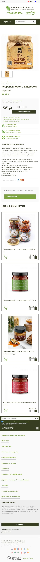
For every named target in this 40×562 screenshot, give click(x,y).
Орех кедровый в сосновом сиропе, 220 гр (19, 300)
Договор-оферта (6, 532)
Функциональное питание (10, 497)
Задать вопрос (20, 524)
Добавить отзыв (12, 196)
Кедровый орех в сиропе (8, 84)
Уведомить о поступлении (11, 121)
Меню (3, 1)
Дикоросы (5, 469)
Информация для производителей (11, 529)
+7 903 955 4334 (14, 13)
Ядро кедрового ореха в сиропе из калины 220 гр (19, 404)
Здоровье (4, 485)
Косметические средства (9, 491)
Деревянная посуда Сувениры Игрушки (15, 480)
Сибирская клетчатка (8, 458)
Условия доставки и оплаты (12, 117)
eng (30, 1)
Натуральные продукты (9, 452)
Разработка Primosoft (28, 558)
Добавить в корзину (24, 111)
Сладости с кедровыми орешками (16, 82)
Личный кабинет (28, 13)
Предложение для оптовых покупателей (16, 119)
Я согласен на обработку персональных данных (16, 422)
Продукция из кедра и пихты (11, 474)
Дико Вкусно (18, 101)
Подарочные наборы (8, 463)
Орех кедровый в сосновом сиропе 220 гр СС (19, 250)
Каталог (3, 82)
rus (37, 1)
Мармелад (5, 441)
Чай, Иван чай (6, 446)
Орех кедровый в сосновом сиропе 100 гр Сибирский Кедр (19, 352)
